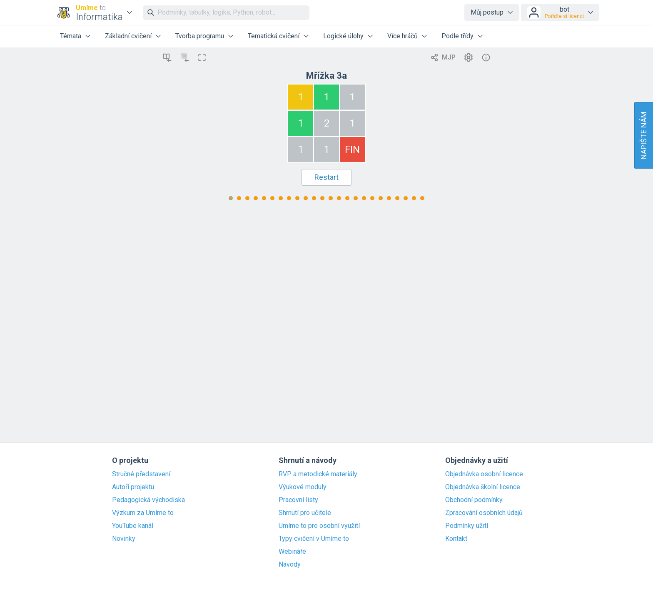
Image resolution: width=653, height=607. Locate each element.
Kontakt (456, 538)
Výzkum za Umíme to (143, 513)
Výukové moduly (302, 487)
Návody (290, 564)
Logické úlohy (343, 36)
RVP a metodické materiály (318, 474)
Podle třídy (457, 36)
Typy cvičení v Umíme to (314, 538)
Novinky (123, 538)
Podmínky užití (466, 526)
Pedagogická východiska (148, 500)
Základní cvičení (128, 36)
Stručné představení (141, 474)
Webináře (292, 551)
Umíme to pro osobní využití (319, 526)
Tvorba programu (199, 36)
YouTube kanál (132, 526)
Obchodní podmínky (474, 500)
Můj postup (487, 12)
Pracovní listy (298, 500)
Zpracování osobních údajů (484, 513)
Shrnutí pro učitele (305, 513)
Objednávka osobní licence (484, 474)
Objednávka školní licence (482, 487)
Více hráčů (402, 36)
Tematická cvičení (273, 36)
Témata (70, 36)
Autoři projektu (133, 487)
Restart (326, 177)
